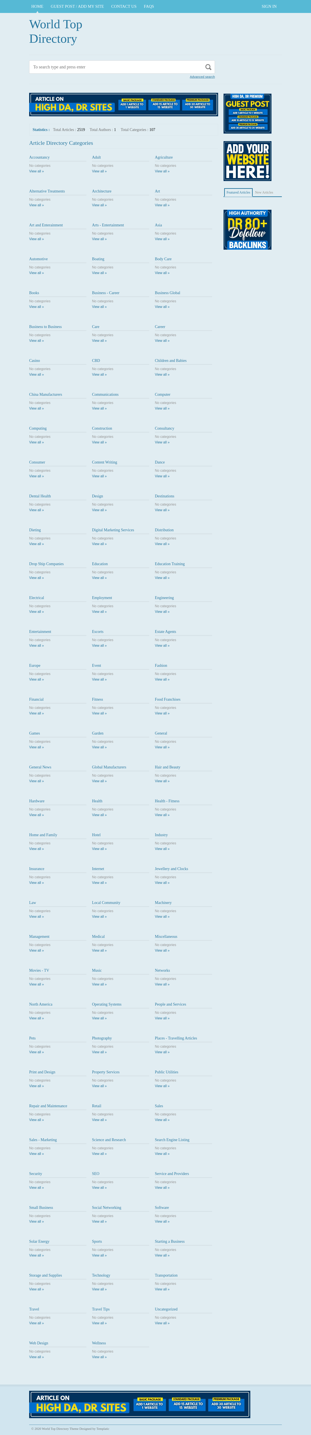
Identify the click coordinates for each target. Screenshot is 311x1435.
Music (97, 970)
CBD (96, 360)
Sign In (269, 6)
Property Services (105, 1072)
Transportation (166, 1275)
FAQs (149, 6)
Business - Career (105, 293)
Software (162, 1207)
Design (97, 496)
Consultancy (164, 428)
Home (37, 6)
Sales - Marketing (43, 1140)
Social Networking (106, 1207)
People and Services (170, 1004)
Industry (161, 835)
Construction (102, 428)
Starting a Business (170, 1241)
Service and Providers (172, 1174)
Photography (102, 1038)
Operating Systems (107, 1004)
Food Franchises (168, 699)
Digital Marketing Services (113, 530)
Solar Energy (39, 1241)
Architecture (101, 191)
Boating (98, 259)
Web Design (38, 1343)
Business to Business (45, 327)
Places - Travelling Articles (176, 1038)
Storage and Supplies (45, 1275)
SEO (95, 1174)
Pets (32, 1038)
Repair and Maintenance (48, 1106)
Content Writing (104, 462)
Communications (105, 394)
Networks (162, 970)
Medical (98, 936)
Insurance (36, 869)
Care (95, 327)
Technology (101, 1275)
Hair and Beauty (167, 767)
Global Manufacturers (109, 767)
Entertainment (40, 631)
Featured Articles (238, 192)
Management (39, 936)
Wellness (99, 1343)
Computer (162, 394)
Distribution (164, 530)
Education (100, 564)
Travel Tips (101, 1309)
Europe (34, 665)
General (161, 733)
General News (40, 767)
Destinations (164, 496)
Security (35, 1174)
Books (34, 293)
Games (34, 733)
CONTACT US (123, 6)
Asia (158, 225)
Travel (34, 1309)
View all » (36, 171)
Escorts (97, 631)
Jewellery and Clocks (171, 869)
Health (97, 801)
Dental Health (40, 496)
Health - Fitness (167, 801)
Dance (160, 462)
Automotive (38, 259)
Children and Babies (171, 360)
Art (157, 191)
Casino (34, 360)
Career (160, 327)
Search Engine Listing (172, 1140)
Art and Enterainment (46, 225)
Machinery (163, 902)
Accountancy (39, 157)
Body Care (163, 259)
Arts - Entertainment (108, 225)
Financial (36, 699)
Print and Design (42, 1072)
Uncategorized (166, 1309)
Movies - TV (39, 970)
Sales (159, 1106)
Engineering (164, 598)
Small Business (41, 1207)
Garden (97, 733)
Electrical (36, 598)
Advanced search (202, 77)
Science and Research (109, 1140)
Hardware (36, 801)
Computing (38, 428)
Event (96, 665)
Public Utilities (166, 1072)
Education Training (170, 564)
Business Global (167, 293)
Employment (102, 598)
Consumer (37, 462)
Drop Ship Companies (46, 564)
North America (40, 1004)
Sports (97, 1241)
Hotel (96, 835)
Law (32, 902)
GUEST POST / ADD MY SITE (77, 6)
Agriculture (164, 157)
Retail (96, 1106)
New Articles (264, 192)
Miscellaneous (166, 936)
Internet (98, 869)
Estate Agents (165, 631)
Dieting (35, 530)
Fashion (161, 665)
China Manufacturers (45, 394)
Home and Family (43, 835)
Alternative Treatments (47, 191)
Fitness (97, 699)
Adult (96, 157)
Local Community (106, 902)
